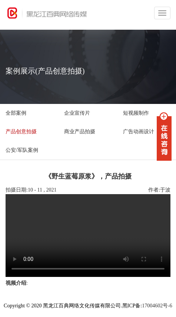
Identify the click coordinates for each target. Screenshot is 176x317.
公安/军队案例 (22, 150)
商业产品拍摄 (79, 131)
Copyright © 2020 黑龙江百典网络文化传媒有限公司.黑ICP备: (73, 305)
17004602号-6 (157, 305)
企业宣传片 (77, 113)
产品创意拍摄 (21, 131)
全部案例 (16, 113)
